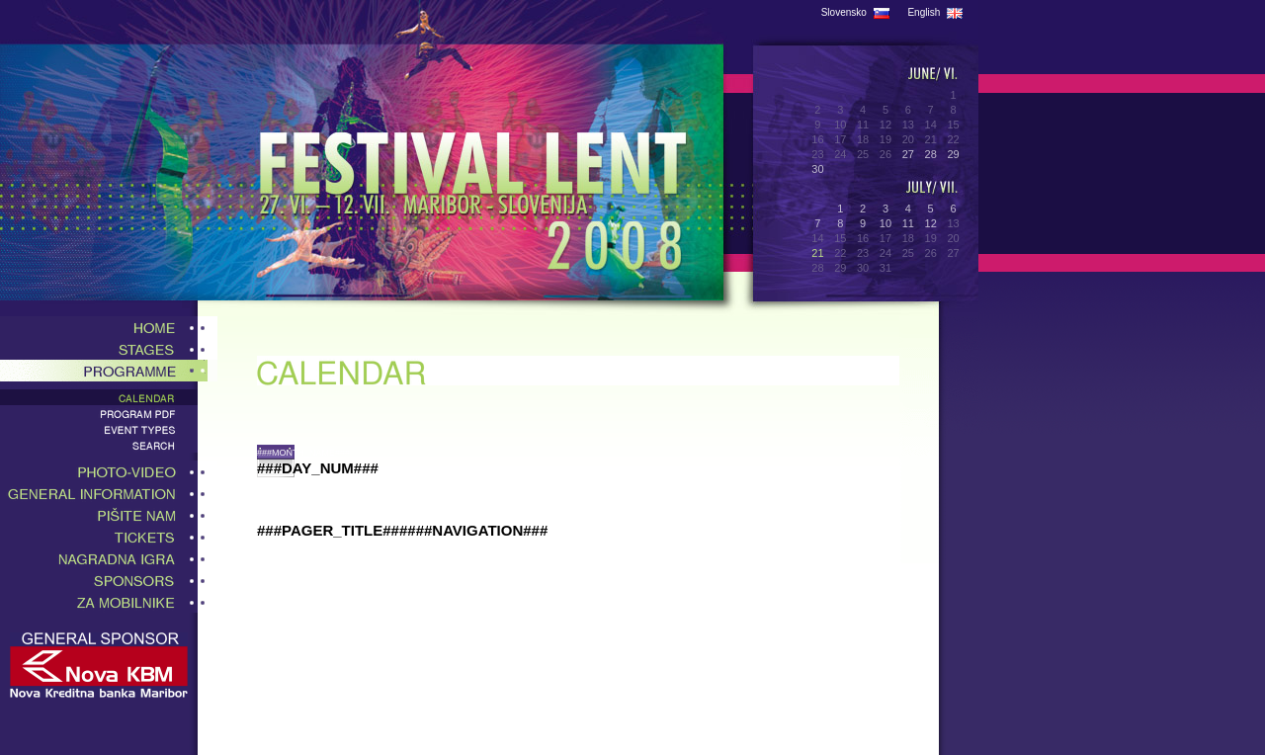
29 (953, 154)
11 (908, 223)
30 (817, 169)
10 (885, 223)
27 (908, 154)
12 (931, 223)
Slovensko (855, 12)
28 (931, 154)
